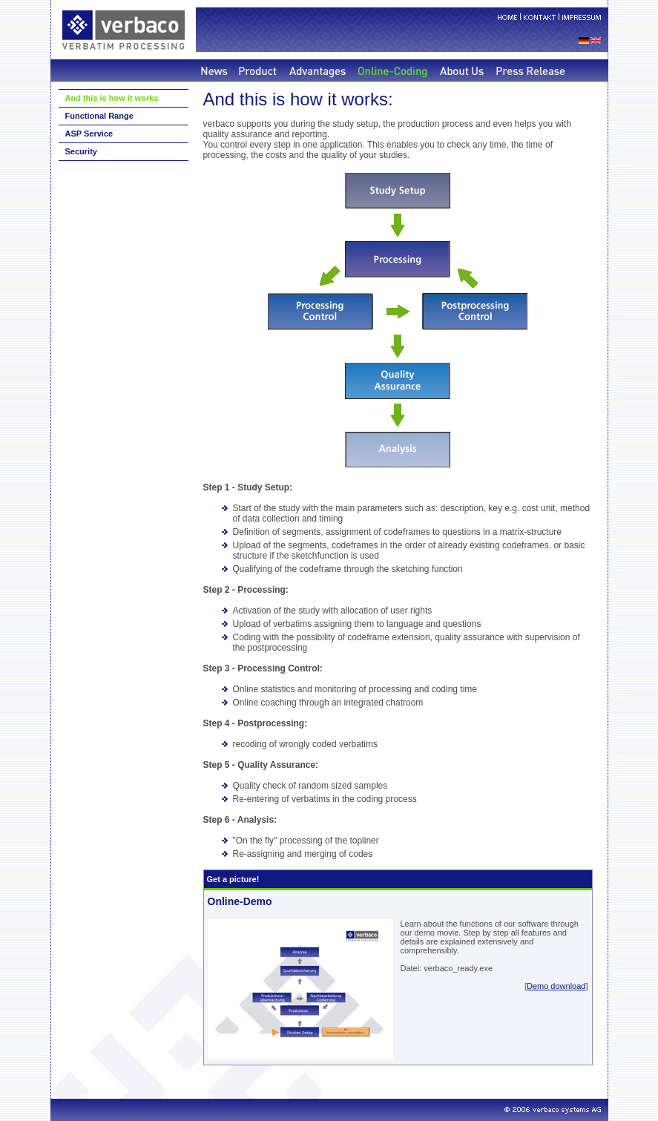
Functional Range (99, 115)
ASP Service (89, 133)
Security (81, 151)
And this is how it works (112, 97)
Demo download (556, 986)
